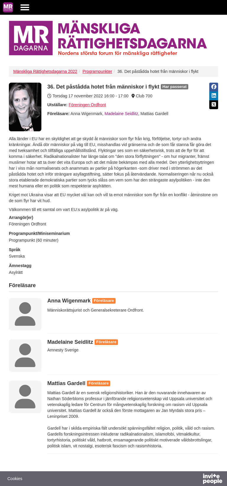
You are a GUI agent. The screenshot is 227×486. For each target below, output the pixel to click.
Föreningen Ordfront (87, 104)
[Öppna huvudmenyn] (25, 7)
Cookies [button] (14, 478)
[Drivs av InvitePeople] (197, 479)
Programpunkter (97, 71)
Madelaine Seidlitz (121, 113)
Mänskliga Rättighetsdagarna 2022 (45, 71)
